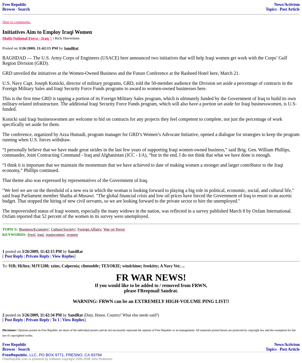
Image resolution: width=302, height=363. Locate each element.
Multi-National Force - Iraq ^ (27, 38)
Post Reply (14, 256)
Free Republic (14, 4)
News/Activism (287, 4)
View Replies (63, 256)
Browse (8, 9)
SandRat (75, 251)
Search (24, 9)
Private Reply (38, 256)
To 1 (56, 320)
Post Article (290, 9)
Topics (271, 9)
